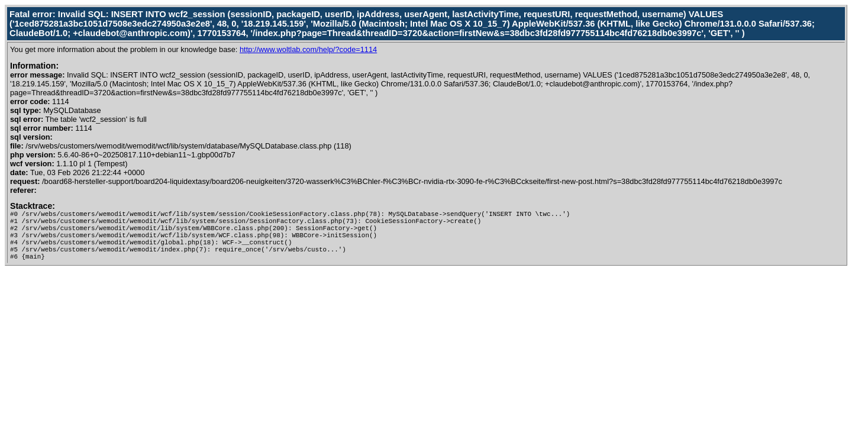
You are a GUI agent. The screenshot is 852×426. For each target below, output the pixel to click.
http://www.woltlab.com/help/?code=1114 (308, 49)
